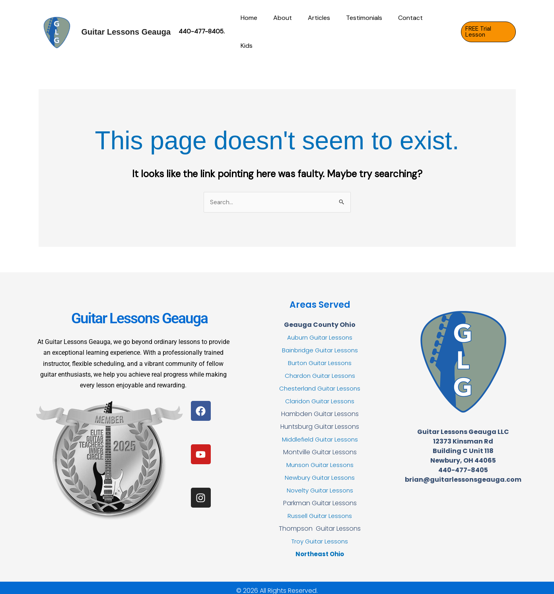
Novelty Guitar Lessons (320, 484)
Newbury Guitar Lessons (320, 471)
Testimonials (365, 28)
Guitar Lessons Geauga (126, 28)
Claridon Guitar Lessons (320, 395)
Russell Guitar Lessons (319, 509)
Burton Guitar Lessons (319, 356)
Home (259, 28)
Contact (408, 28)
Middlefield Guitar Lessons (320, 433)
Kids (439, 28)
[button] (488, 28)
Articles (323, 28)
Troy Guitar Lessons (320, 535)
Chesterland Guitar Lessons (320, 382)
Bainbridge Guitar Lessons (320, 344)
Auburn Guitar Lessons (320, 331)
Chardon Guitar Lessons (320, 369)
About (290, 28)
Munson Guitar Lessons (320, 458)
